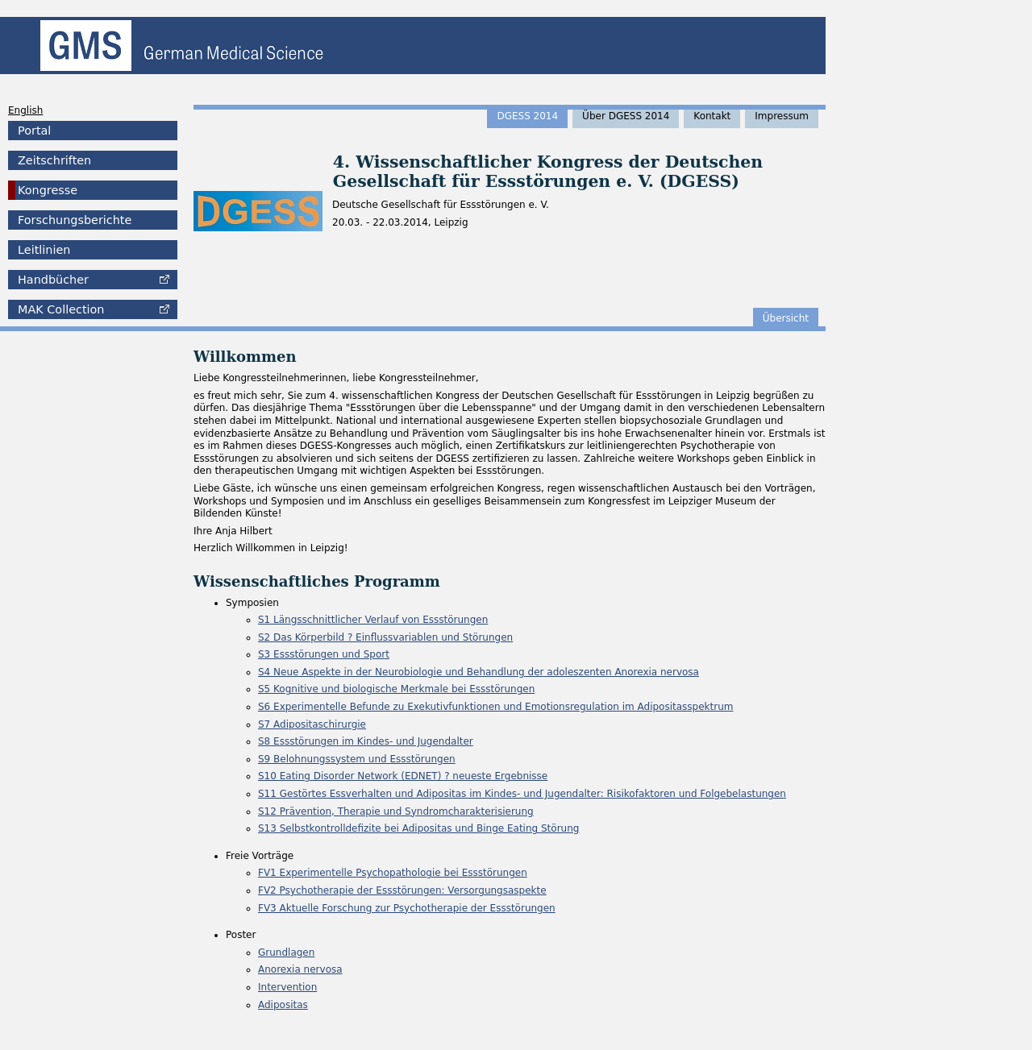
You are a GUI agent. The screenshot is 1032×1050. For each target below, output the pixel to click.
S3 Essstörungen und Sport (323, 654)
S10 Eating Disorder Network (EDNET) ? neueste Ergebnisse (402, 776)
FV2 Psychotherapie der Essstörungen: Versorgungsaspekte (402, 890)
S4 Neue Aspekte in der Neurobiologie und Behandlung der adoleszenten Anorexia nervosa (478, 672)
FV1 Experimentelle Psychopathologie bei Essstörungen (392, 872)
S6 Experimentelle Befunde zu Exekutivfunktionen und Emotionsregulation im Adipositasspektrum (495, 706)
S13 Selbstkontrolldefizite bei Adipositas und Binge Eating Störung (418, 828)
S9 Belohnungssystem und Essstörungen (357, 759)
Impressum (782, 116)
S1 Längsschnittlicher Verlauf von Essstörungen (373, 619)
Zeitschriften (54, 160)
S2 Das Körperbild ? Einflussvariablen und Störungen (385, 637)
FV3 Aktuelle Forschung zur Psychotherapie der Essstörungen (407, 908)
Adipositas (283, 1005)
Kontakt (711, 116)
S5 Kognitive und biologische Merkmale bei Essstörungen (396, 689)
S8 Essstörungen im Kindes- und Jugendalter (365, 741)
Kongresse (47, 190)
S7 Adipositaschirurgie (312, 724)
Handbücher (53, 279)
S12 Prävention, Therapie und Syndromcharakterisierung (396, 811)
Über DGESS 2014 (625, 116)
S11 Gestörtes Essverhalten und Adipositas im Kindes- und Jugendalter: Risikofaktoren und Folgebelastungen (522, 793)
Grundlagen (286, 952)
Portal (34, 130)
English (25, 110)
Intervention (287, 987)
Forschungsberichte (74, 220)
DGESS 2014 (527, 116)
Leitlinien (44, 249)
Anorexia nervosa (300, 969)
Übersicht (786, 318)
